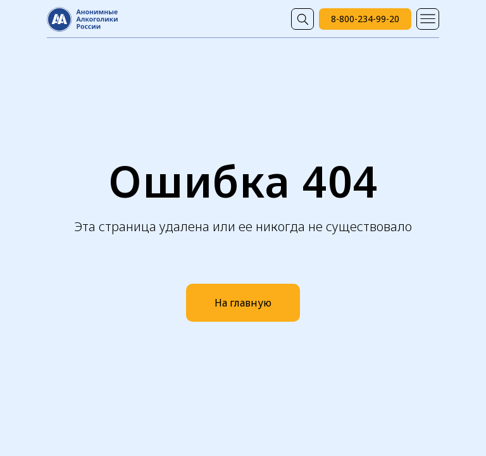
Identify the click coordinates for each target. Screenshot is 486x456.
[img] (302, 19)
